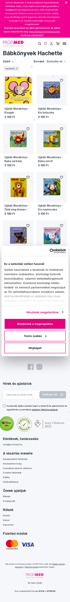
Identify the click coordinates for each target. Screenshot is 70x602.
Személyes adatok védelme (17, 468)
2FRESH (50, 591)
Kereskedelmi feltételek (15, 459)
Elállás (6, 477)
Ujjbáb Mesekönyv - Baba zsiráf (50, 159)
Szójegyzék (9, 501)
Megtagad (35, 347)
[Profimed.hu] (13, 43)
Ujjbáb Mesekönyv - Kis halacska (50, 110)
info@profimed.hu (12, 444)
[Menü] (64, 43)
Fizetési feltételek (12, 472)
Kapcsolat (8, 524)
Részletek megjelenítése (43, 312)
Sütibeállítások (11, 482)
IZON (41, 591)
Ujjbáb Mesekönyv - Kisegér (16, 110)
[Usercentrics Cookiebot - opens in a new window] (50, 250)
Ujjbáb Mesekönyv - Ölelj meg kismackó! (17, 207)
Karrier (6, 520)
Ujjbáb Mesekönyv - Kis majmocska (50, 207)
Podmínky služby (32, 567)
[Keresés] (39, 44)
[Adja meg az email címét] (22, 394)
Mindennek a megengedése (35, 323)
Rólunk (6, 515)
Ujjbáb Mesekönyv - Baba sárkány (16, 159)
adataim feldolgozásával (45, 409)
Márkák (6, 496)
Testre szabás (35, 335)
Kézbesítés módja (12, 463)
